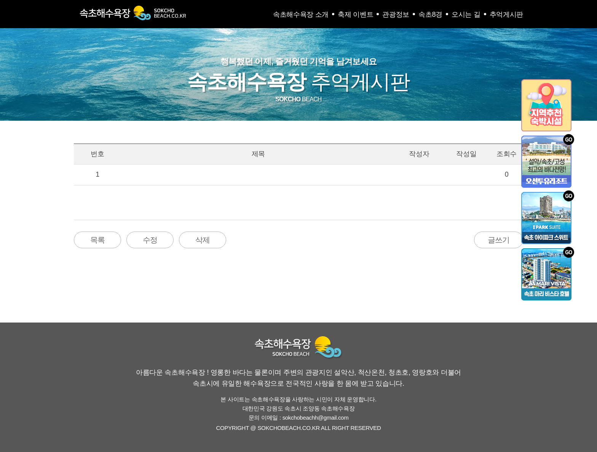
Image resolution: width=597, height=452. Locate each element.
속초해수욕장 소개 (301, 14)
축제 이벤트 (355, 14)
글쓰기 (498, 240)
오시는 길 (466, 14)
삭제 (202, 240)
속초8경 (430, 14)
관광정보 (395, 14)
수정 (150, 240)
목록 (97, 240)
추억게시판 (507, 14)
